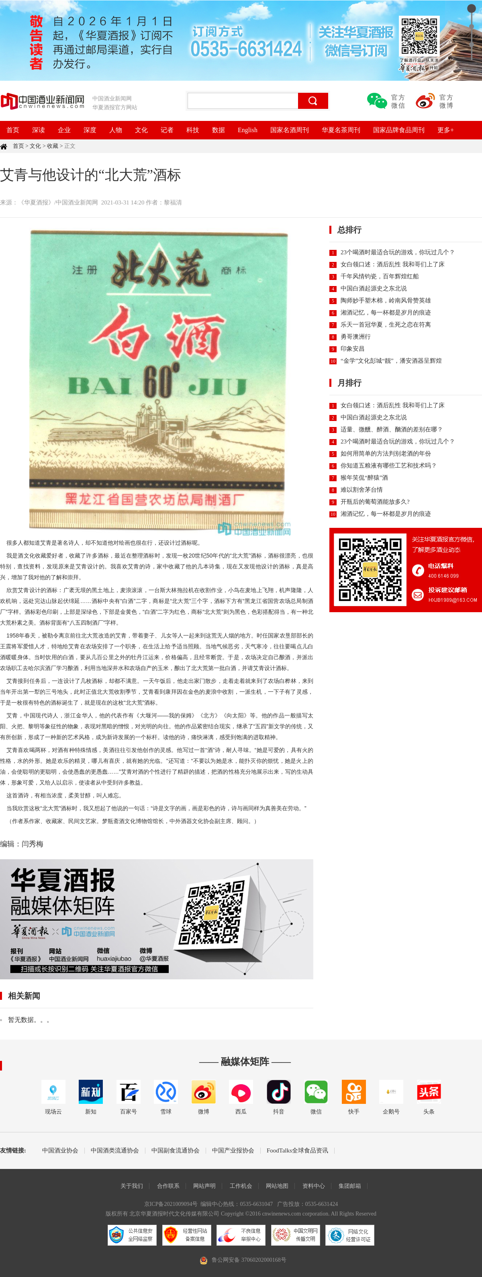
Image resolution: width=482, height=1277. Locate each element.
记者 (167, 130)
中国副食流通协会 (175, 1151)
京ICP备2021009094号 (171, 1204)
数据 (218, 130)
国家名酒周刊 (289, 130)
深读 (38, 130)
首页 (12, 130)
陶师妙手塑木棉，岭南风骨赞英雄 (386, 300)
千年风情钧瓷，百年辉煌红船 (380, 276)
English (247, 130)
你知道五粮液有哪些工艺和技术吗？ (389, 465)
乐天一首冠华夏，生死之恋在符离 (386, 324)
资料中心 (313, 1186)
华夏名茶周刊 (341, 130)
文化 (141, 130)
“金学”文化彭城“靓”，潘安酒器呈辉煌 (391, 361)
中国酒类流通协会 (115, 1151)
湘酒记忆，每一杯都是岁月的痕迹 (386, 312)
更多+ (445, 130)
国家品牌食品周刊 (399, 130)
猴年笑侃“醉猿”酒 (364, 477)
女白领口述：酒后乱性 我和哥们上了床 (393, 264)
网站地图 (277, 1186)
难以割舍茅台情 (362, 489)
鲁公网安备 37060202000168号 (249, 1260)
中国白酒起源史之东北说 (374, 288)
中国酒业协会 (60, 1151)
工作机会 (241, 1186)
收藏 (52, 146)
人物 (115, 130)
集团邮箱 (350, 1186)
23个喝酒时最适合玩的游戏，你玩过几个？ (398, 252)
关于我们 (131, 1186)
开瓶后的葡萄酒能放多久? (375, 502)
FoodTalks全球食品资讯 (297, 1151)
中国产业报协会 (233, 1151)
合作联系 (168, 1186)
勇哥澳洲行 (356, 336)
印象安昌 (353, 348)
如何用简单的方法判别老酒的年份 (386, 453)
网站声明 (204, 1186)
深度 (90, 130)
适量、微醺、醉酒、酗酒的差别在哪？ (392, 429)
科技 (192, 130)
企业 (64, 130)
